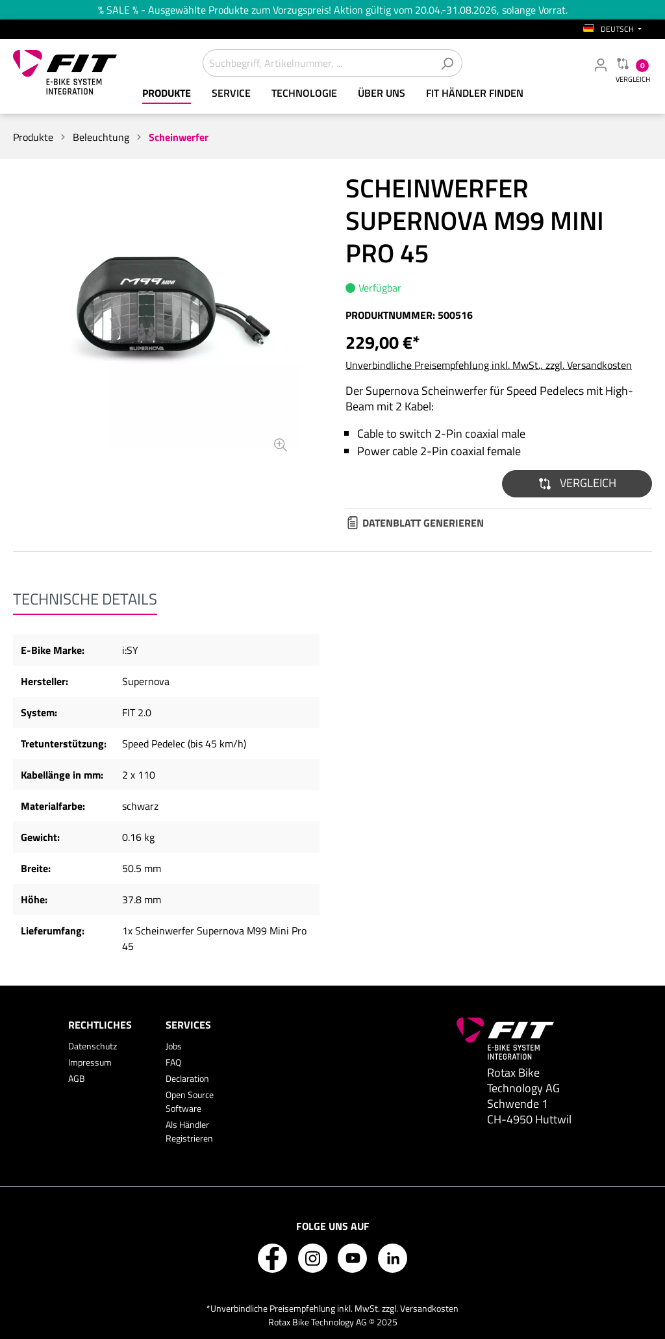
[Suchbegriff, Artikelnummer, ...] (318, 63)
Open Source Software (190, 1101)
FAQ (173, 1062)
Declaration (187, 1078)
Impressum (90, 1062)
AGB (76, 1078)
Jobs (174, 1046)
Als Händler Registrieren (189, 1131)
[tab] (85, 598)
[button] (577, 483)
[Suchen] (447, 63)
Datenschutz (92, 1046)
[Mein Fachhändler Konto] (601, 64)
